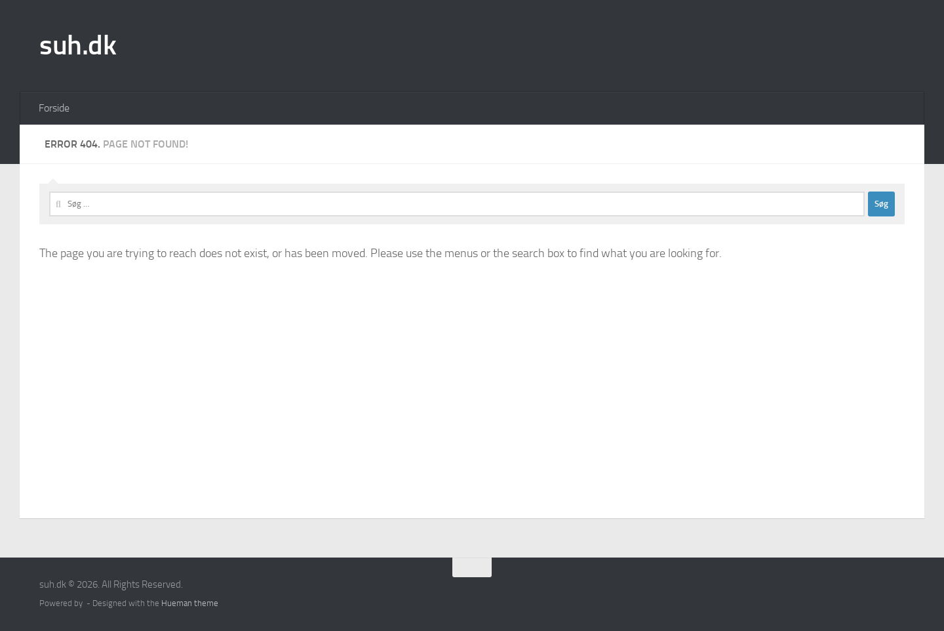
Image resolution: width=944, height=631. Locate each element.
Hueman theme (189, 603)
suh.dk (77, 45)
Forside (54, 108)
